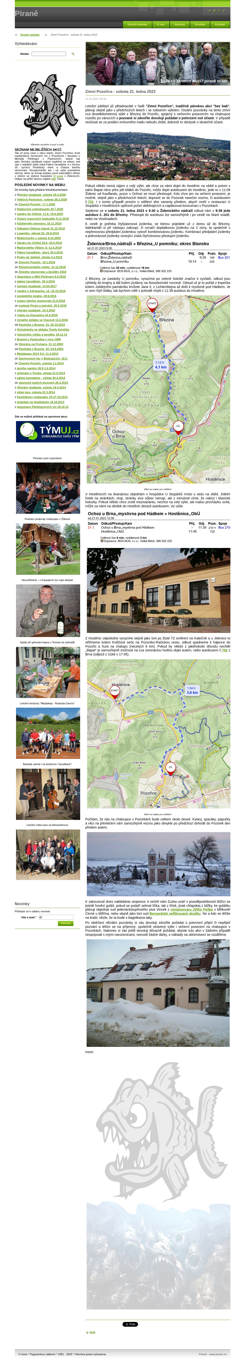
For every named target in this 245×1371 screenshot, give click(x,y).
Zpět (92, 1332)
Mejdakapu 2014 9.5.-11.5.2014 (37, 353)
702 (90, 202)
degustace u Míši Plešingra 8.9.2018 (41, 276)
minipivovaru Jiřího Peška (192, 909)
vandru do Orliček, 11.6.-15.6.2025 (40, 214)
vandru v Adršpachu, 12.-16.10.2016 (41, 291)
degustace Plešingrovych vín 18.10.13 (42, 407)
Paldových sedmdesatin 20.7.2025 (40, 209)
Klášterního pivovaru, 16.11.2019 (39, 223)
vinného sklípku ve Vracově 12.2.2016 (42, 320)
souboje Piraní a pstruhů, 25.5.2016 (43, 305)
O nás (161, 24)
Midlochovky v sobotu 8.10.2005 (39, 238)
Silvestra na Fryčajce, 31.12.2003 (41, 344)
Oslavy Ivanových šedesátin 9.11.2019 (43, 218)
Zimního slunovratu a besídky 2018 (42, 272)
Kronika (200, 24)
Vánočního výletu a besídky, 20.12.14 (42, 334)
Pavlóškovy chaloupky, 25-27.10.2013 (42, 397)
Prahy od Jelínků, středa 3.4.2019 (39, 257)
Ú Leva (58, 176)
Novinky (180, 24)
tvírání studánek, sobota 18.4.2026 (42, 195)
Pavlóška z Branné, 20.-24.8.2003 (41, 349)
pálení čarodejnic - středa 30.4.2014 (41, 378)
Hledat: (24, 53)
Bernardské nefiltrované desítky (175, 913)
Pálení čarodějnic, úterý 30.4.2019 (40, 252)
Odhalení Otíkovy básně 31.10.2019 (41, 228)
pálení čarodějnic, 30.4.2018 (36, 281)
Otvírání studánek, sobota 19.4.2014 (41, 387)
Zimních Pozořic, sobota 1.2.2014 (41, 363)
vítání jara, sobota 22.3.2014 (36, 392)
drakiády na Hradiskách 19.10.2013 (40, 402)
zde (53, 178)
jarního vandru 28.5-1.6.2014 (36, 368)
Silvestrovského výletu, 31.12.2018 (42, 267)
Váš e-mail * (28, 917)
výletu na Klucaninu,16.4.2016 (37, 315)
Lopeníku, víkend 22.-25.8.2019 (38, 233)
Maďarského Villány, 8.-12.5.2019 (39, 247)
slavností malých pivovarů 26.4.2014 (43, 382)
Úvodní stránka (137, 24)
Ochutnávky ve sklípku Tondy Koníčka (43, 329)
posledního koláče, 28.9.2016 (36, 296)
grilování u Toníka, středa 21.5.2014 (41, 373)
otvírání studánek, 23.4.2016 (36, 310)
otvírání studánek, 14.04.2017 (37, 286)
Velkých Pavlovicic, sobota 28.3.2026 (42, 199)
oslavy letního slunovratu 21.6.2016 (41, 301)
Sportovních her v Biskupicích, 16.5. (43, 358)
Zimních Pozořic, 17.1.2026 (37, 204)
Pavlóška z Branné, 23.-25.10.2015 (42, 325)
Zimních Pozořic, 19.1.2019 (37, 262)
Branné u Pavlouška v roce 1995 (39, 339)
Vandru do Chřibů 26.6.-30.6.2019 (39, 243)
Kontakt (220, 24)
